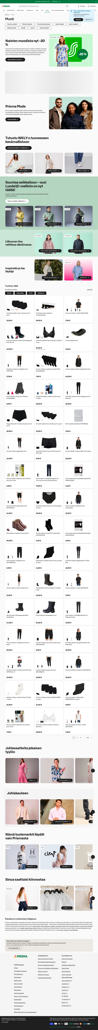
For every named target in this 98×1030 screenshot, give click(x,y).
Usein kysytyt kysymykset (45, 959)
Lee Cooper (58, 926)
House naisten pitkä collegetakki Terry (78, 369)
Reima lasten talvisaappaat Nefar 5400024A (17, 616)
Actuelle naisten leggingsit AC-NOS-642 (77, 561)
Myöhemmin (88, 19)
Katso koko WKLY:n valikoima (18, 148)
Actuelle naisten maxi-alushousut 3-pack (18, 314)
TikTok (64, 993)
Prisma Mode (13, 119)
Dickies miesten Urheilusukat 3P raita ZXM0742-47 (18, 671)
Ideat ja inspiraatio (67, 959)
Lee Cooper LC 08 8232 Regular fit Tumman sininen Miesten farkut (47, 479)
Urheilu (68, 10)
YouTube (65, 990)
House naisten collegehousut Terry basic (17, 643)
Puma (39, 928)
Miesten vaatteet (27, 24)
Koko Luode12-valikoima (17, 201)
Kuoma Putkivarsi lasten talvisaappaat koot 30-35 (19, 341)
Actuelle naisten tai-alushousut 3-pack (49, 424)
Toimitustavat (18, 987)
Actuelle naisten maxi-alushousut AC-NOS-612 (48, 452)
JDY (67, 926)
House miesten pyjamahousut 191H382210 (46, 671)
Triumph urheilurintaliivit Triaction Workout (47, 725)
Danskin (90, 926)
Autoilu (95, 10)
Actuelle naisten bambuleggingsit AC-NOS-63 (78, 397)
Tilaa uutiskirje (67, 980)
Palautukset (17, 977)
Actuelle (22, 928)
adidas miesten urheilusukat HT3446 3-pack (18, 698)
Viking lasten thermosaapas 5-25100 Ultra (48, 589)
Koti (42, 10)
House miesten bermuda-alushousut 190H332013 (48, 643)
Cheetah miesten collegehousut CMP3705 (17, 370)
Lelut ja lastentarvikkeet (57, 10)
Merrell (66, 930)
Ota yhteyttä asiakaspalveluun (47, 962)
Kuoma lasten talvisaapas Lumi (46, 615)
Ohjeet (16, 968)
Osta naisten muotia (15, 60)
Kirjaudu (78, 19)
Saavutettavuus (18, 1006)
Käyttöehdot (17, 999)
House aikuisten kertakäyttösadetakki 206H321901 (78, 534)
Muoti (48, 10)
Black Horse (32, 928)
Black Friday (65, 968)
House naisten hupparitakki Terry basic (78, 451)
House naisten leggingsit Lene (16, 451)
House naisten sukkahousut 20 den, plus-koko (18, 725)
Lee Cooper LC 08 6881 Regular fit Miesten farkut (76, 616)
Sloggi (26, 928)
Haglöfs (52, 926)
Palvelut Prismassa (43, 974)
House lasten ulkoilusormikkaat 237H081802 (17, 397)
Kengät (23, 28)
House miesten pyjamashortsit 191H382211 (16, 507)
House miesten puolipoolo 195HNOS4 (78, 670)
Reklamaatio (17, 980)
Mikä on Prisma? (43, 971)
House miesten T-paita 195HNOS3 (76, 588)
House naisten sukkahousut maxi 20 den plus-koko (18, 479)
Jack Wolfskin (74, 930)
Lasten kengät (59, 24)
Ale (4, 10)
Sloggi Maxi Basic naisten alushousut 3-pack (48, 397)
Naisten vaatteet (12, 24)
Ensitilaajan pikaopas (20, 971)
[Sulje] (96, 1)
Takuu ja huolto (18, 983)
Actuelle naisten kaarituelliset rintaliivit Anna (49, 341)
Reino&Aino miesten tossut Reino (17, 533)
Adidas (35, 926)
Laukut (32, 28)
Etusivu (7, 14)
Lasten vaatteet (73, 24)
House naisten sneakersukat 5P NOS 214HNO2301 (48, 370)
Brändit (64, 962)
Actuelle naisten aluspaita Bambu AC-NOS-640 (78, 643)
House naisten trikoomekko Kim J (17, 588)
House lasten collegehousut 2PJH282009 (15, 561)
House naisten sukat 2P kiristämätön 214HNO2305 (48, 534)
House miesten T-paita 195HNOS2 (76, 313)
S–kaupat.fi (66, 999)
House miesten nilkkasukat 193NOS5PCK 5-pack (74, 698)
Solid (63, 926)
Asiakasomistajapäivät (68, 965)
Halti (42, 926)
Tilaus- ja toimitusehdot (21, 996)
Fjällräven (47, 926)
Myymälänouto (18, 974)
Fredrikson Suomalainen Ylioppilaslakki (44, 314)
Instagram (65, 987)
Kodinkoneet (29, 10)
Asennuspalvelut (19, 993)
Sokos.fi (65, 1002)
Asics (62, 930)
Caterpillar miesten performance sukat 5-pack (49, 561)
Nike (38, 926)
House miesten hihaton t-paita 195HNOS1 (75, 725)
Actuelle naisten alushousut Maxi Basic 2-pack (49, 507)
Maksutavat (17, 990)
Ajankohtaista (10, 10)
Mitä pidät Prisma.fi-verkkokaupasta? (25, 1012)
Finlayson (71, 926)
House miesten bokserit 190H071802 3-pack (48, 698)
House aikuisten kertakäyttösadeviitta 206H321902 (78, 479)
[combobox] (41, 6)
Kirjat (37, 10)
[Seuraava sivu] (91, 737)
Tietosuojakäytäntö (19, 1002)
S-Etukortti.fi (66, 1005)
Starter (77, 926)
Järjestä (89, 289)
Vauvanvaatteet (44, 28)
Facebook (65, 984)
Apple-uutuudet (66, 974)
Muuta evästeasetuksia (44, 978)
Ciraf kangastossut (71, 340)
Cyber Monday (66, 971)
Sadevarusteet (11, 28)
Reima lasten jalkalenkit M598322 (76, 424)
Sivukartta (17, 1009)
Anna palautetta (15, 949)
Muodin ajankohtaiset (43, 24)
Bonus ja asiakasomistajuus (46, 965)
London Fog (83, 926)
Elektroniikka (20, 10)
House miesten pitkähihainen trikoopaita (75, 507)
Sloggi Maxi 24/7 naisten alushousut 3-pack (19, 424)
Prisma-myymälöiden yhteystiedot (48, 968)
